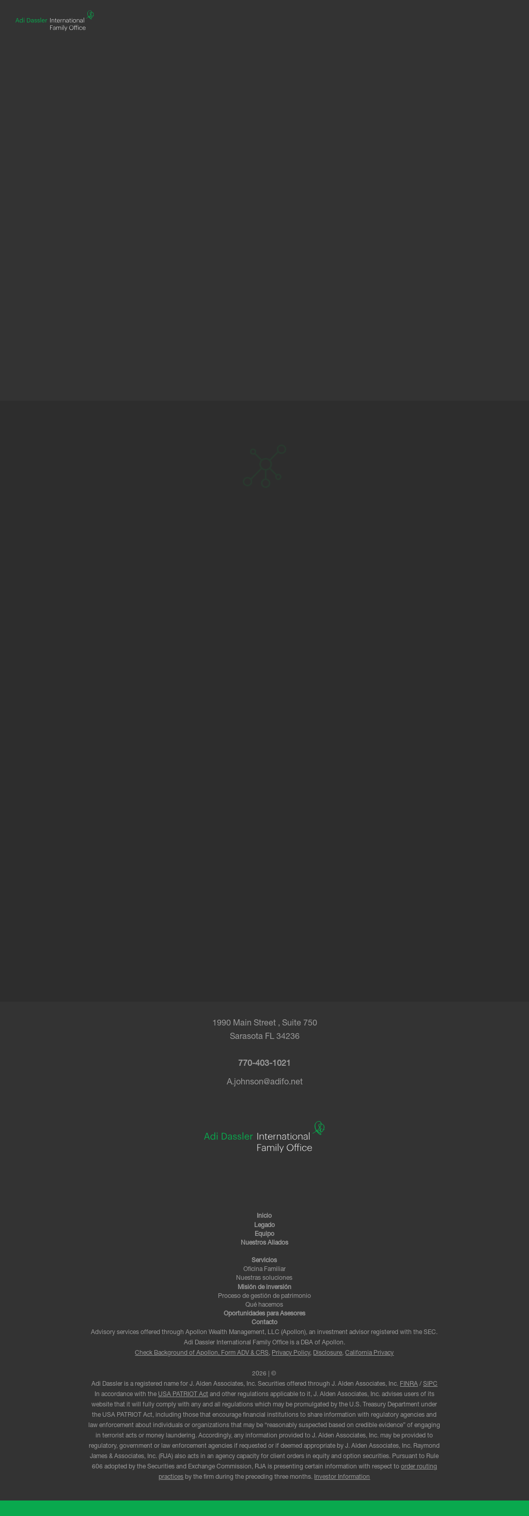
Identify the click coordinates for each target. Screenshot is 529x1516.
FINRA (409, 1384)
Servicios (264, 1261)
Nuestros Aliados (264, 1243)
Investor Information (342, 1477)
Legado (264, 1225)
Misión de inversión (264, 1287)
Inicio (264, 1216)
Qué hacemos (264, 1305)
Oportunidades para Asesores (264, 1314)
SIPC (430, 1384)
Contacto (264, 1323)
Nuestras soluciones (264, 1278)
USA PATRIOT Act (183, 1395)
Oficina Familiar (264, 1269)
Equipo (264, 1234)
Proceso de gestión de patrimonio (264, 1296)
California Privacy (369, 1353)
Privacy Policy (291, 1353)
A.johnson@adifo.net (265, 1083)
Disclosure (327, 1353)
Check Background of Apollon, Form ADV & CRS (202, 1353)
